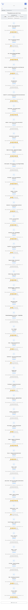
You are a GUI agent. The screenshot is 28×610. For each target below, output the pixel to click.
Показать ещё (14, 602)
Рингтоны (3, 10)
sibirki (14, 5)
